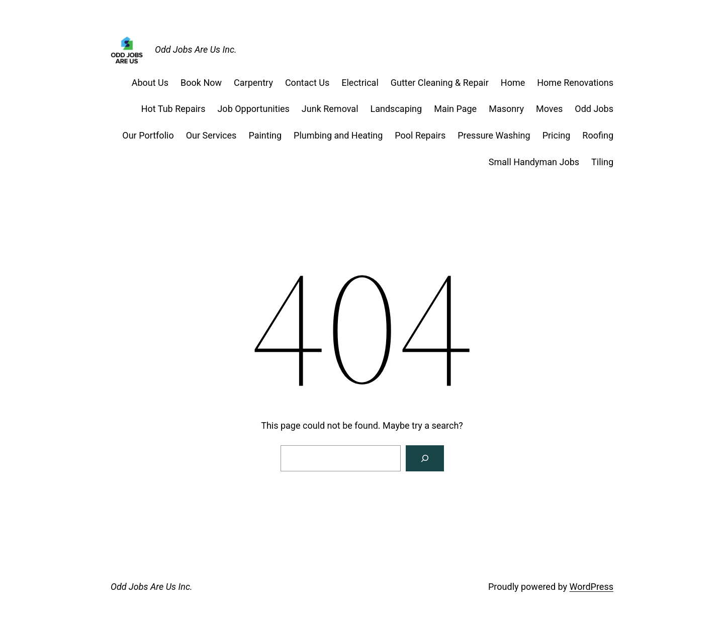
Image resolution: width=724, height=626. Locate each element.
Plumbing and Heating (338, 135)
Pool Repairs (420, 135)
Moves (549, 108)
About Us (150, 82)
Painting (265, 135)
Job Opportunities (253, 108)
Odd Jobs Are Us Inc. (196, 49)
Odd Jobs (594, 108)
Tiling (602, 162)
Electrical (360, 82)
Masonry (506, 108)
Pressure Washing (494, 135)
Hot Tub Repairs (173, 108)
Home (513, 82)
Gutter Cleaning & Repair (440, 82)
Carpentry (253, 82)
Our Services (211, 135)
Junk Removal (330, 108)
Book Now (201, 82)
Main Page (455, 108)
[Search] (425, 458)
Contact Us (307, 82)
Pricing (556, 135)
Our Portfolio (147, 135)
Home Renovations (575, 82)
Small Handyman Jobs (534, 162)
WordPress (591, 586)
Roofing (597, 135)
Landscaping (396, 108)
